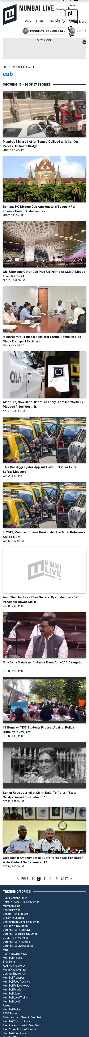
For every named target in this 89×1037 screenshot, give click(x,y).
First (24, 878)
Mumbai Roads (12, 989)
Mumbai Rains (11, 905)
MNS (6, 949)
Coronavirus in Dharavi (16, 929)
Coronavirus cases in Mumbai (20, 933)
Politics (41, 21)
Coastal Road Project (15, 913)
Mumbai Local (11, 1001)
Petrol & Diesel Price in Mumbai (21, 901)
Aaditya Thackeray (14, 965)
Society (55, 21)
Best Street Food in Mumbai (19, 1029)
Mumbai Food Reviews (16, 981)
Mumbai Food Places (15, 1033)
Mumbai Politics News (16, 985)
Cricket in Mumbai (13, 917)
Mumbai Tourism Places (17, 1021)
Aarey (6, 1005)
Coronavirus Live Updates (18, 945)
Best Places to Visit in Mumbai (21, 1025)
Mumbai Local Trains (15, 997)
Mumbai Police (12, 1009)
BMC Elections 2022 (15, 897)
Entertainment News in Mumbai (22, 1017)
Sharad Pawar (11, 909)
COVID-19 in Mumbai (15, 937)
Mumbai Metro (12, 993)
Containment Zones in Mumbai (21, 921)
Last (64, 878)
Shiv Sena (9, 961)
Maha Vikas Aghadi (14, 969)
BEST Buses (10, 1013)
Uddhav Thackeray (14, 973)
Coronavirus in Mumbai (17, 941)
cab (8, 73)
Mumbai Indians (12, 957)
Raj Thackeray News (15, 953)
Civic (28, 21)
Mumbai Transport (14, 977)
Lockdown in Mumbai (15, 925)
